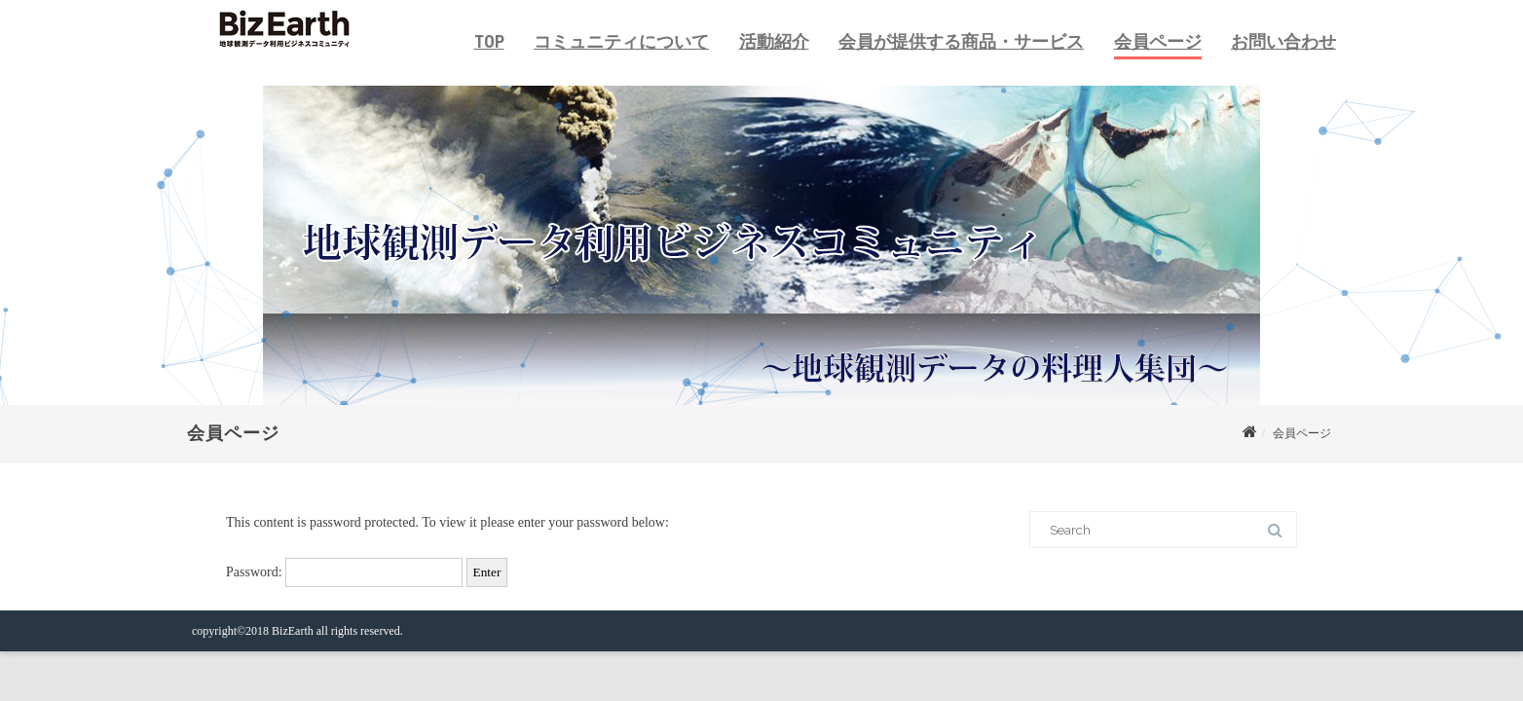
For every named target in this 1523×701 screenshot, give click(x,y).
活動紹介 (774, 41)
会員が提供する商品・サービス (961, 41)
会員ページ (1158, 41)
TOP (489, 41)
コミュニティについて (621, 41)
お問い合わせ (1283, 41)
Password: (344, 572)
